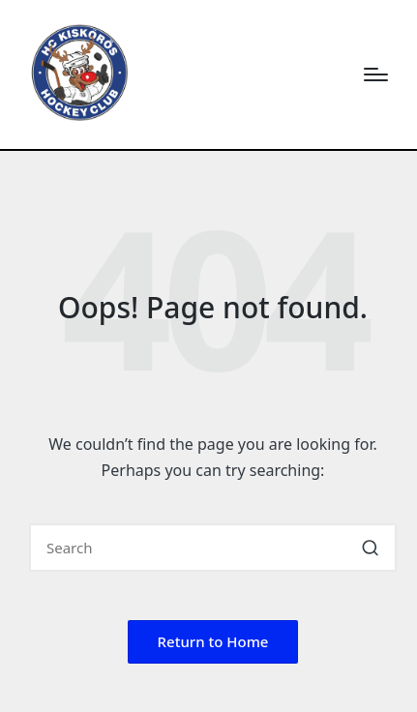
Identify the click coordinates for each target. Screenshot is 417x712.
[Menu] (376, 74)
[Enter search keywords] (213, 547)
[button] (370, 547)
